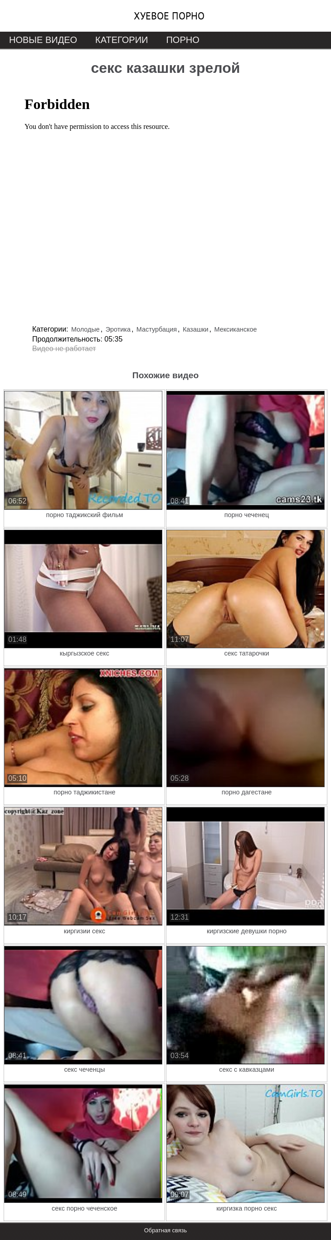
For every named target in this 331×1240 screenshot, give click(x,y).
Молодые (85, 329)
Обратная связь (165, 1230)
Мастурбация (156, 329)
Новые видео (43, 40)
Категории (121, 40)
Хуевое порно (169, 16)
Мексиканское (235, 329)
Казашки (196, 329)
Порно (182, 40)
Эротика (118, 329)
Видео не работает (64, 348)
